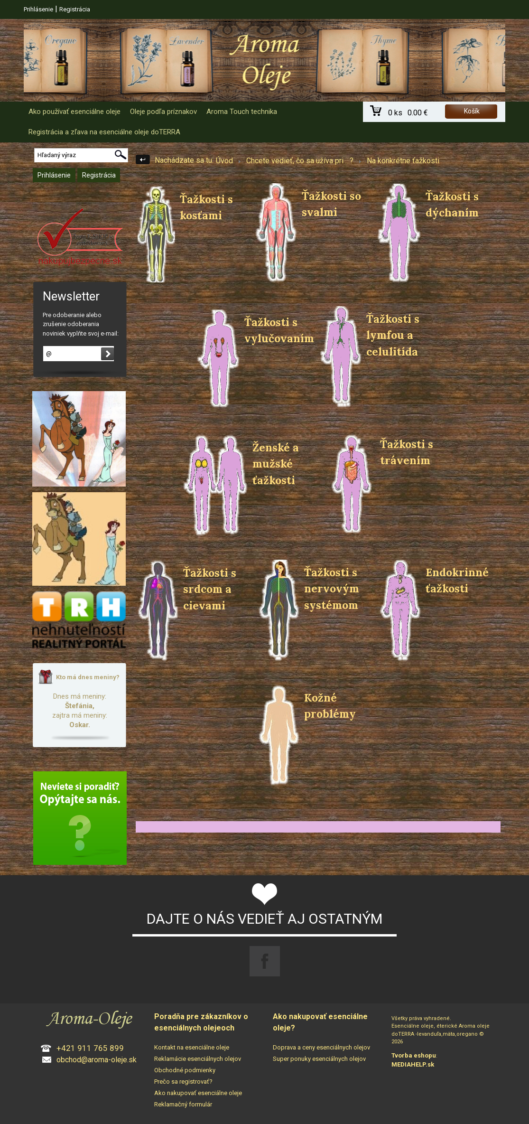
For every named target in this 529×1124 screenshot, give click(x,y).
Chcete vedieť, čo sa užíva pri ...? (299, 160)
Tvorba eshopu (413, 1055)
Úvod (224, 160)
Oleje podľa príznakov (163, 111)
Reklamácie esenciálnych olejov (197, 1058)
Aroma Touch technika (241, 111)
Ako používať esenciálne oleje (74, 111)
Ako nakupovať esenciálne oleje (198, 1092)
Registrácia (74, 9)
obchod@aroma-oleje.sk (96, 1059)
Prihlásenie (38, 9)
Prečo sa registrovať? (183, 1081)
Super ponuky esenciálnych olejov (319, 1058)
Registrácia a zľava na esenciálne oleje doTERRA (104, 132)
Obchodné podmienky (184, 1070)
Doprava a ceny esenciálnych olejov (321, 1047)
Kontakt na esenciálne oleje (191, 1047)
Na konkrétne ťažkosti (403, 160)
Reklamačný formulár (183, 1104)
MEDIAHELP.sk (412, 1064)
